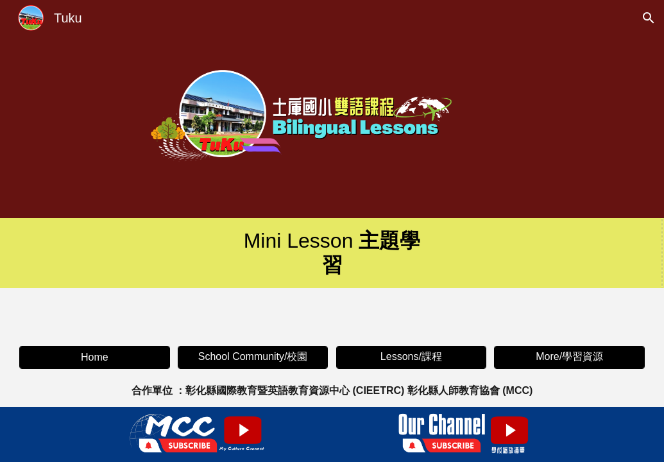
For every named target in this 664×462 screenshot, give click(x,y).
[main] (332, 253)
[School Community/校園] (252, 357)
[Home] (94, 357)
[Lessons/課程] (411, 357)
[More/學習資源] (569, 357)
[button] (648, 18)
